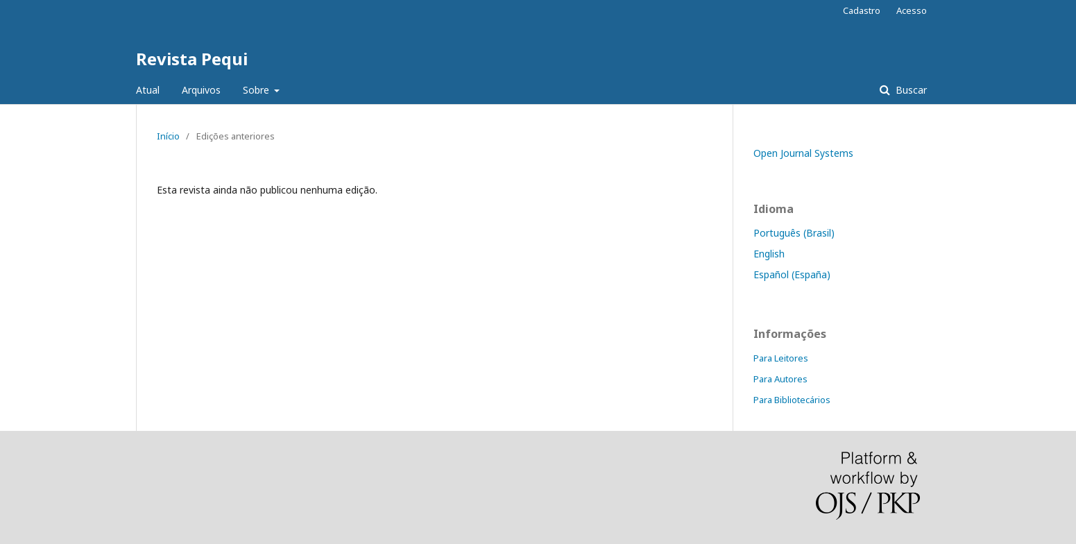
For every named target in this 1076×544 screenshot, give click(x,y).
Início (168, 136)
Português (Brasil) (794, 232)
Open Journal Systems (803, 153)
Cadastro (861, 10)
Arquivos (201, 89)
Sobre (257, 89)
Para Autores (780, 379)
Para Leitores (780, 358)
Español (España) (791, 274)
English (769, 253)
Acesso (911, 10)
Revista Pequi (192, 58)
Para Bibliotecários (791, 399)
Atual (148, 89)
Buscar (910, 89)
